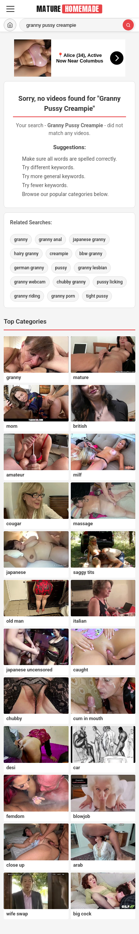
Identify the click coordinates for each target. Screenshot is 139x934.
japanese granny (89, 239)
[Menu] (10, 9)
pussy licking (110, 282)
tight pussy (97, 296)
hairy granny (26, 253)
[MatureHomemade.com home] (69, 9)
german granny (29, 267)
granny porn (63, 296)
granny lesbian (92, 267)
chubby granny (71, 282)
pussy (61, 267)
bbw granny (90, 253)
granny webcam (30, 282)
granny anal (50, 239)
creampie (59, 253)
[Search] (128, 25)
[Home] (10, 25)
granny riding (27, 296)
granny (21, 239)
